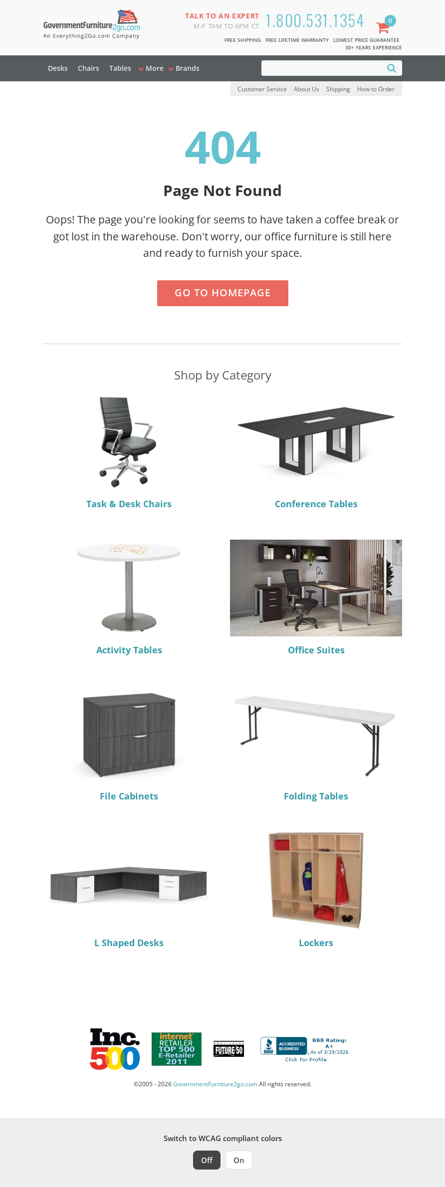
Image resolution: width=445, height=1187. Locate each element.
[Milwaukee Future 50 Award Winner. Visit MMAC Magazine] (229, 1049)
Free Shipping (242, 39)
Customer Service (262, 89)
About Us (306, 89)
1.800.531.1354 (314, 19)
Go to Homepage (223, 292)
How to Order (376, 89)
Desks (58, 68)
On (238, 1160)
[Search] (392, 67)
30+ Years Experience (373, 47)
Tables (120, 68)
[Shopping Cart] (384, 28)
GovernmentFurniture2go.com (215, 1084)
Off (207, 1160)
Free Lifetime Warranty (297, 39)
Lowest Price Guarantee (366, 39)
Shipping (338, 89)
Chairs (88, 68)
